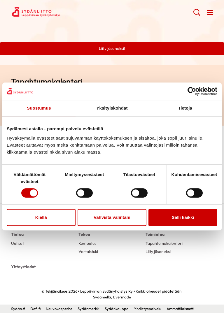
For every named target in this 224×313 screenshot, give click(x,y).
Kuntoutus (87, 243)
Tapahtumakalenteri (164, 243)
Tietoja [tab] (185, 107)
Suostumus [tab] (39, 107)
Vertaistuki (88, 251)
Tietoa (17, 234)
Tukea (84, 234)
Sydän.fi (18, 308)
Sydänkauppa (117, 308)
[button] (196, 14)
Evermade (122, 297)
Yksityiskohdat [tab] (111, 107)
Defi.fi (35, 308)
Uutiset (17, 243)
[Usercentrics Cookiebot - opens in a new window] (191, 91)
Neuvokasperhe (59, 308)
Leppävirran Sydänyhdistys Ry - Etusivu (57, 12)
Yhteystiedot (23, 266)
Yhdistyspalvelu (147, 308)
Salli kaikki (183, 217)
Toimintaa (155, 234)
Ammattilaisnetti (180, 308)
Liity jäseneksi (158, 251)
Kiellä (41, 217)
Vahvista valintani (112, 217)
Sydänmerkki (88, 308)
